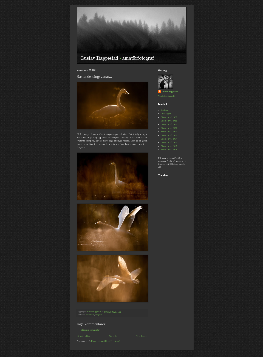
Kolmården (90, 315)
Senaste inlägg (84, 336)
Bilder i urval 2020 (169, 128)
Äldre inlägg (141, 336)
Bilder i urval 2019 (169, 131)
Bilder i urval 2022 (169, 121)
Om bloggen (166, 113)
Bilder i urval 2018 (169, 135)
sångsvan (98, 315)
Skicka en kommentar (90, 330)
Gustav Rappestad (170, 91)
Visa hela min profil (166, 96)
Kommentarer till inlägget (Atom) (105, 341)
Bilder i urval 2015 (169, 146)
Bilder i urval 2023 (169, 117)
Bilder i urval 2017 (169, 139)
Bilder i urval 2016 (169, 142)
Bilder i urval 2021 (169, 124)
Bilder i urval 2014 (169, 149)
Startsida (113, 336)
